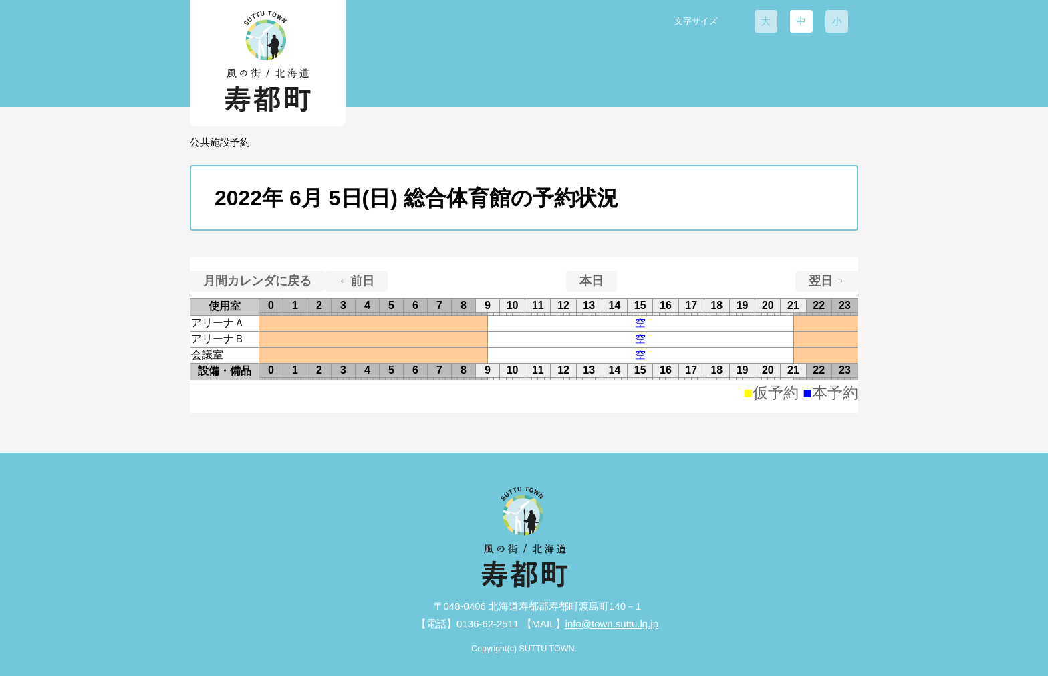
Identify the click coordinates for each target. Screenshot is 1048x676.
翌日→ (827, 281)
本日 (591, 281)
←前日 (356, 281)
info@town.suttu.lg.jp (611, 623)
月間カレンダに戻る (257, 281)
